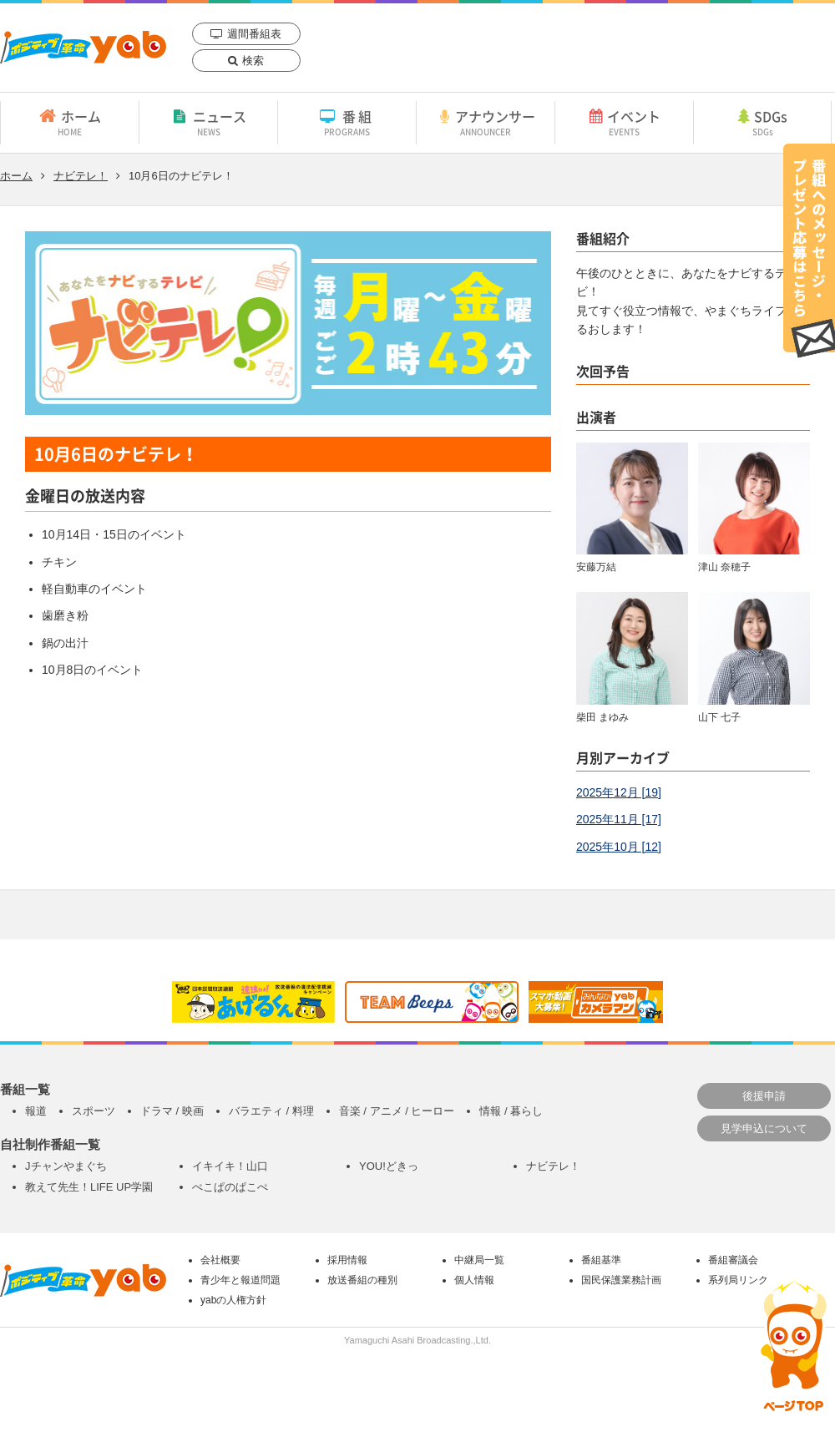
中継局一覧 (479, 1260)
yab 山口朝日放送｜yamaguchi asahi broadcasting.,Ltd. (83, 47)
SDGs (762, 122)
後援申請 (764, 1096)
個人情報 (474, 1280)
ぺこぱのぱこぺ (230, 1187)
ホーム (70, 122)
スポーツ (93, 1111)
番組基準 (601, 1260)
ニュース (208, 122)
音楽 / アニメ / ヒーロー (397, 1111)
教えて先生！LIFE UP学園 (89, 1187)
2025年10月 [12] (618, 846)
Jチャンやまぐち (66, 1166)
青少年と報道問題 (240, 1280)
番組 (347, 122)
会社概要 (220, 1260)
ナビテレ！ (80, 176)
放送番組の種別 (362, 1280)
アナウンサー (485, 122)
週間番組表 (254, 34)
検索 (253, 60)
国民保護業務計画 (621, 1280)
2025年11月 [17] (618, 819)
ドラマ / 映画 (172, 1111)
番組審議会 (733, 1260)
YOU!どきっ (388, 1166)
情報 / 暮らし (511, 1111)
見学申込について (764, 1128)
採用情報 (347, 1260)
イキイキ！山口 (230, 1166)
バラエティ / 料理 (271, 1111)
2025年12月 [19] (618, 792)
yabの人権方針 (233, 1300)
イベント (624, 122)
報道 (36, 1111)
